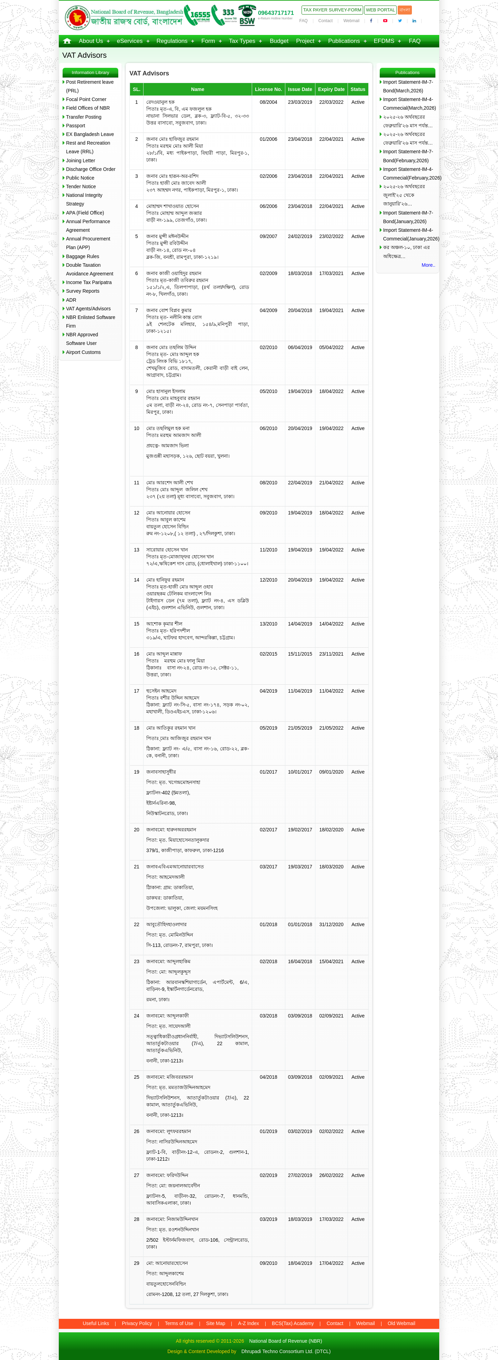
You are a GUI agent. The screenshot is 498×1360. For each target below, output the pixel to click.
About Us (91, 41)
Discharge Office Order (91, 169)
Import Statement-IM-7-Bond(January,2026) (408, 217)
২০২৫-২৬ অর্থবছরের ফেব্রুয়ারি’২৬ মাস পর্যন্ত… (408, 121)
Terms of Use (179, 1323)
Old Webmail (401, 1323)
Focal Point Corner (86, 99)
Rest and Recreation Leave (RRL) (88, 147)
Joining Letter (80, 160)
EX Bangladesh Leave (90, 134)
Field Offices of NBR (88, 108)
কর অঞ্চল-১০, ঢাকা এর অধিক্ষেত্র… (406, 252)
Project (305, 41)
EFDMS (384, 41)
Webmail (351, 20)
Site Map (215, 1323)
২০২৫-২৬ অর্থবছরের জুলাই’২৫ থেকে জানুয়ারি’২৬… (404, 195)
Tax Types (242, 41)
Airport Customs (83, 352)
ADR (71, 300)
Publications (344, 41)
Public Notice (80, 178)
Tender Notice (81, 186)
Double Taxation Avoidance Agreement (89, 269)
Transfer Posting (83, 117)
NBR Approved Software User (82, 339)
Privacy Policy (137, 1323)
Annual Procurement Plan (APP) (88, 243)
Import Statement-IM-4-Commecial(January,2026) (409, 234)
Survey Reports (82, 291)
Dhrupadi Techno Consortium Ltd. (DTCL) (286, 1351)
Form (208, 41)
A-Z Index (248, 1323)
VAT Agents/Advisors (88, 308)
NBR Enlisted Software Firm (90, 321)
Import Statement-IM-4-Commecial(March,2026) (409, 104)
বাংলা (404, 9)
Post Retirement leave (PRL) (90, 86)
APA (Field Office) (85, 213)
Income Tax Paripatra (89, 282)
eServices (130, 41)
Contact (326, 20)
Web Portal (380, 9)
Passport (75, 125)
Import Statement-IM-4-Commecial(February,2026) (409, 173)
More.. (428, 265)
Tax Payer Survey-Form (332, 9)
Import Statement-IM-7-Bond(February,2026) (408, 156)
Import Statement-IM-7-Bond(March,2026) (408, 86)
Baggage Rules (82, 256)
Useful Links (96, 1323)
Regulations (172, 41)
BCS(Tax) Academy (293, 1323)
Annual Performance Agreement (88, 226)
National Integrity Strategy (84, 199)
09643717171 (276, 13)
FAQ (303, 20)
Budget (279, 41)
